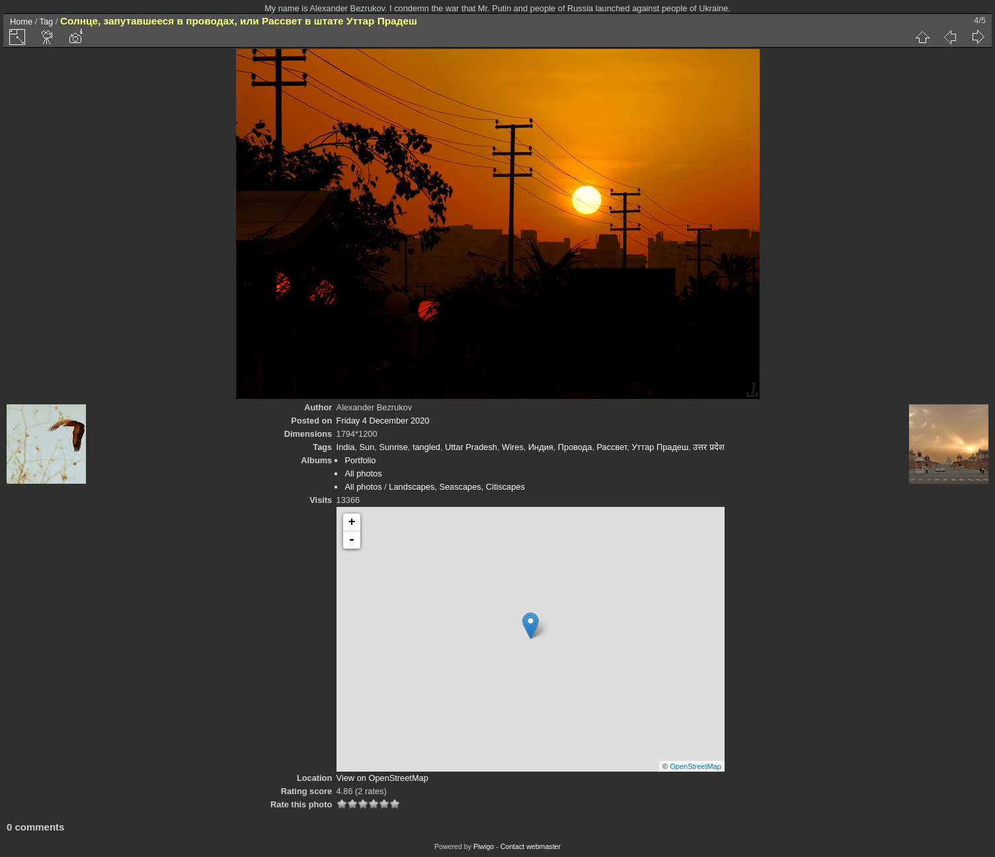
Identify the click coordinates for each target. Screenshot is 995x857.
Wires (513, 447)
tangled (426, 447)
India (346, 447)
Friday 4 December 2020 (383, 421)
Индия (540, 447)
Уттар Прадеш (659, 447)
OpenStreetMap (695, 766)
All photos (362, 473)
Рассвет (612, 447)
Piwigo (483, 846)
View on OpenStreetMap (382, 778)
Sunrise (393, 447)
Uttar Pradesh (471, 447)
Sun (366, 447)
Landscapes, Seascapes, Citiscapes (457, 487)
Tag (47, 21)
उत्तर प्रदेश (709, 447)
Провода (575, 447)
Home (21, 21)
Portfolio (360, 460)
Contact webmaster (530, 846)
